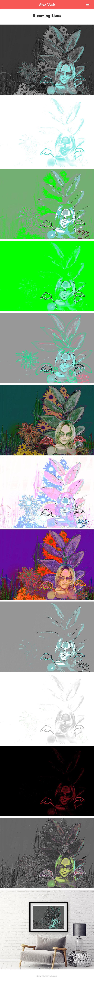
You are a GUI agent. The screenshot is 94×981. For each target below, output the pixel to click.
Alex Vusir (47, 4)
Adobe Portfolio (51, 976)
